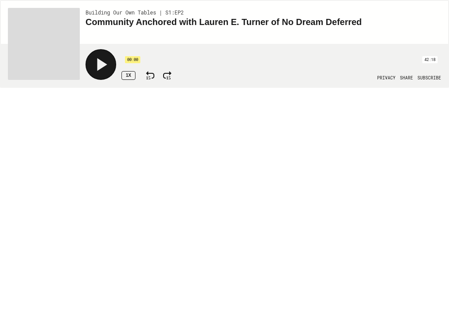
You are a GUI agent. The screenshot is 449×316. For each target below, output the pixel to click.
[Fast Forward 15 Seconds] (167, 75)
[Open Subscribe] (429, 78)
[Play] (101, 64)
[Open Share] (406, 78)
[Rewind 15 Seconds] (150, 75)
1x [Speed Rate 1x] (128, 75)
